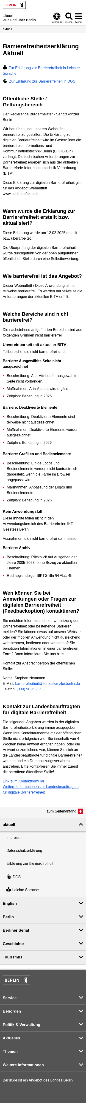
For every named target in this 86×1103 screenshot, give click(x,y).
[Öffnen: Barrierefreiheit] (57, 18)
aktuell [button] (9, 824)
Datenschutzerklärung (24, 851)
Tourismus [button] (12, 957)
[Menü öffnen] (78, 18)
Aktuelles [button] (11, 1038)
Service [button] (10, 998)
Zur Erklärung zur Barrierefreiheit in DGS (39, 81)
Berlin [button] (8, 917)
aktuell (7, 29)
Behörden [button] (12, 1011)
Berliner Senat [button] (16, 930)
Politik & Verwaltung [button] (21, 1025)
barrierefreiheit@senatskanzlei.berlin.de (47, 684)
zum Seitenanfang (61, 811)
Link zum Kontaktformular (23, 781)
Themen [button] (10, 1051)
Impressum (15, 838)
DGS (13, 877)
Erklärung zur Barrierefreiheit (29, 863)
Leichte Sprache (22, 890)
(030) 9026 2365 (30, 689)
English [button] (10, 903)
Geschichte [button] (13, 944)
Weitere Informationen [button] (23, 1065)
